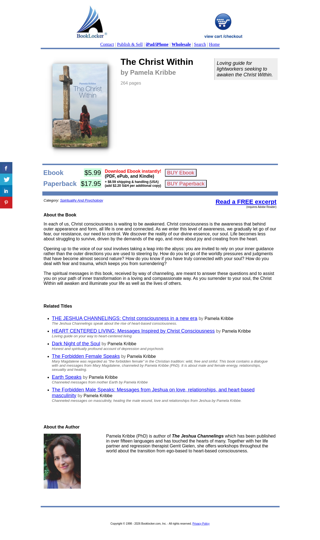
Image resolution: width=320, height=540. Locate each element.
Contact (107, 44)
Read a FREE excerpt (246, 201)
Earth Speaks (67, 377)
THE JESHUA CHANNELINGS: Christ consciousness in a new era (124, 318)
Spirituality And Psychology (81, 200)
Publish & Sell (130, 44)
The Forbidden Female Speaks (86, 356)
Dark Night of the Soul (76, 343)
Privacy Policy (200, 523)
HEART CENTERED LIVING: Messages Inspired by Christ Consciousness (133, 331)
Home (214, 44)
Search (200, 44)
